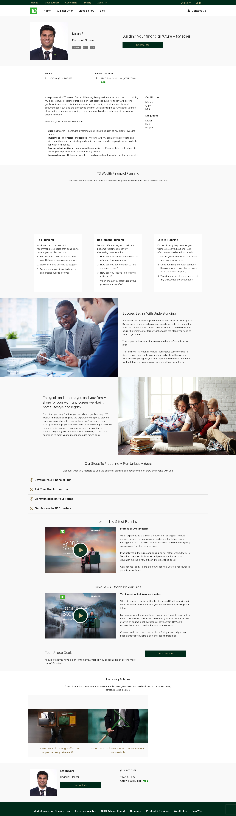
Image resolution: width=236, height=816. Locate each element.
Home (47, 11)
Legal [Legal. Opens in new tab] (122, 783)
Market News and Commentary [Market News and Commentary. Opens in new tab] (52, 766)
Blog (102, 11)
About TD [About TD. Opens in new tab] (102, 3)
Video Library (86, 11)
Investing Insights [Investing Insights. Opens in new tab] (85, 766)
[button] (50, 435)
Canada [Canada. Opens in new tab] (118, 803)
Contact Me (196, 11)
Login (200, 3)
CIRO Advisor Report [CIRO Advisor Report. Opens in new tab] (113, 766)
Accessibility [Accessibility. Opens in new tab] (138, 783)
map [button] (103, 82)
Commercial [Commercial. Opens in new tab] (71, 3)
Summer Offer (64, 11)
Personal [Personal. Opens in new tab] (34, 3)
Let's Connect (166, 609)
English (186, 3)
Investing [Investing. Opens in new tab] (87, 3)
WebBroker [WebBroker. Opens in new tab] (180, 766)
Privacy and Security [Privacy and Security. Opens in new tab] (102, 783)
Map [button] (145, 736)
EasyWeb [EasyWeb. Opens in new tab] (197, 766)
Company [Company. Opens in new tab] (135, 766)
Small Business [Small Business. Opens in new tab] (52, 3)
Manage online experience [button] (118, 773)
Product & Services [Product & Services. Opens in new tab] (157, 766)
